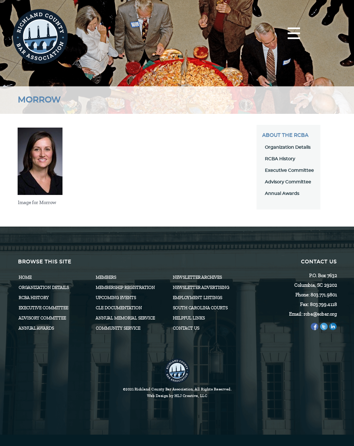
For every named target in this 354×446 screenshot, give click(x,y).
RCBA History (280, 159)
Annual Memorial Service (125, 318)
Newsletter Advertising (201, 287)
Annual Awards (282, 193)
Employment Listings (197, 297)
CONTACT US (186, 328)
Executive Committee (289, 170)
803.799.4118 (323, 304)
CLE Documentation (119, 307)
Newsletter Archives (197, 277)
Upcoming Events (116, 297)
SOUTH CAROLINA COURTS (200, 307)
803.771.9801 (323, 295)
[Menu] (294, 33)
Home (24, 277)
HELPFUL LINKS (189, 318)
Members (106, 277)
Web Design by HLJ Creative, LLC (177, 396)
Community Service (118, 328)
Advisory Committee (288, 182)
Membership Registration (125, 287)
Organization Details (288, 147)
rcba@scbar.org (320, 314)
